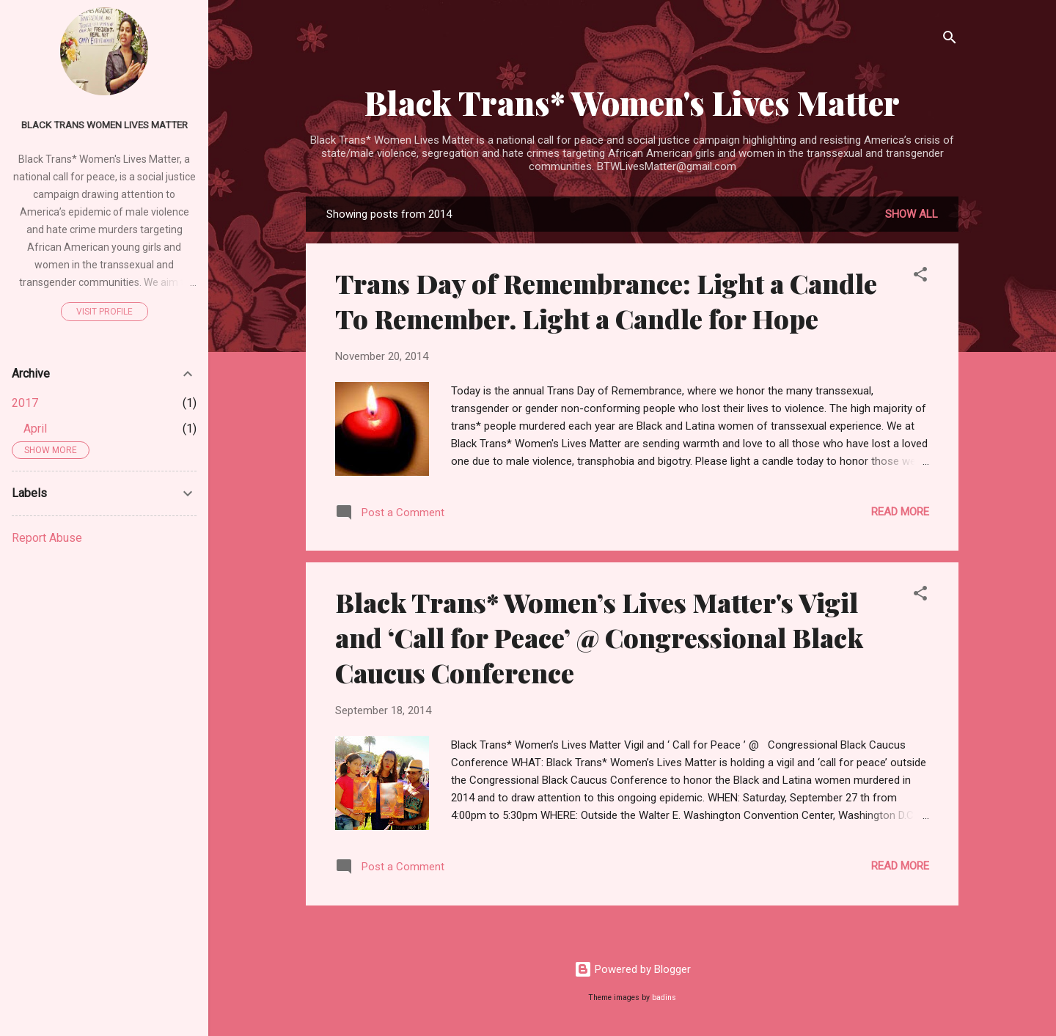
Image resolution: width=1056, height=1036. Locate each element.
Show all (911, 214)
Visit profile (104, 311)
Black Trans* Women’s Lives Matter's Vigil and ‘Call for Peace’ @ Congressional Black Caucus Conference (599, 637)
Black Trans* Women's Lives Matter (632, 102)
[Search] (949, 40)
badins (664, 997)
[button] (920, 276)
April (35, 429)
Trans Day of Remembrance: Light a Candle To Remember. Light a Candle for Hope (606, 300)
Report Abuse (47, 538)
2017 (25, 403)
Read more (900, 511)
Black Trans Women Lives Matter (104, 125)
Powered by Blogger (632, 969)
